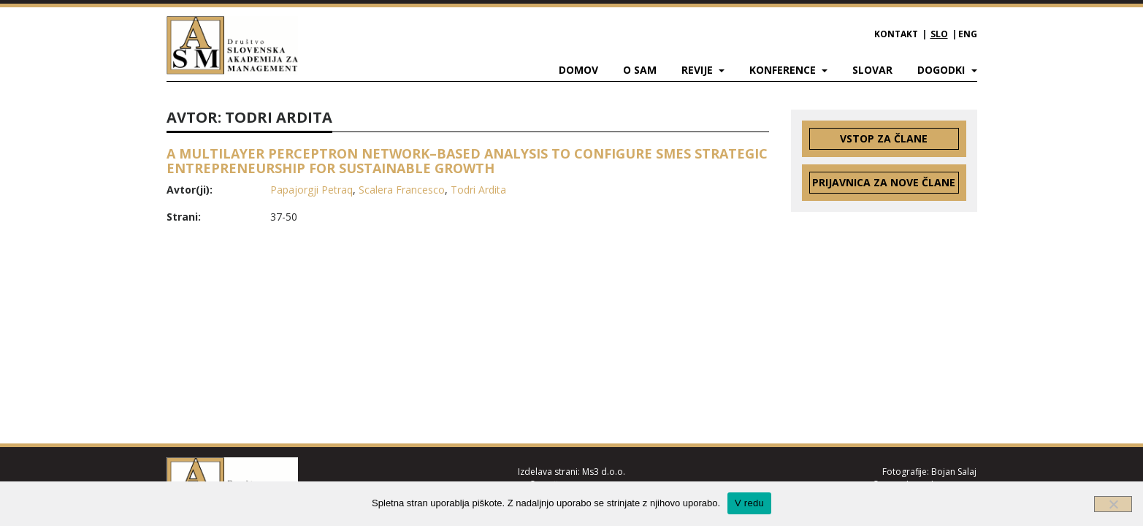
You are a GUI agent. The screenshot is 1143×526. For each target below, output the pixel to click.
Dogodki (942, 70)
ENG (967, 34)
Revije (698, 70)
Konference (784, 70)
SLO (939, 34)
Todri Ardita (478, 190)
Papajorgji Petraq (311, 190)
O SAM (640, 70)
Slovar (872, 70)
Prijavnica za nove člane (883, 182)
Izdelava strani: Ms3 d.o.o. (571, 471)
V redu (749, 503)
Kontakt (896, 34)
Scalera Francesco (402, 190)
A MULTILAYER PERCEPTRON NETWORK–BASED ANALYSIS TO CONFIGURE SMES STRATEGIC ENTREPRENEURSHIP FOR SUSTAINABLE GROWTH (467, 161)
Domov (578, 70)
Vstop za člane (884, 138)
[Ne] (1113, 504)
